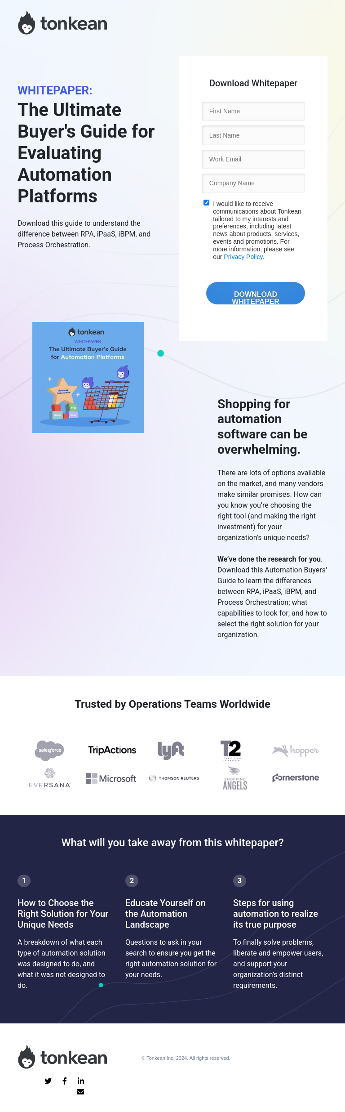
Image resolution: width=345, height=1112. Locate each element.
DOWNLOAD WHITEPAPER (255, 297)
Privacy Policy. (244, 256)
